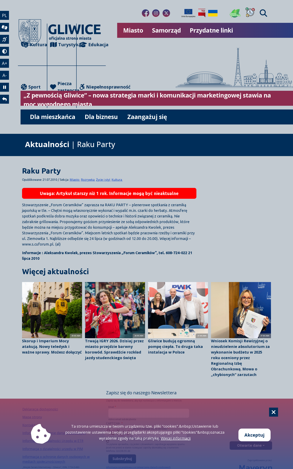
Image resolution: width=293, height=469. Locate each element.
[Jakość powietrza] (235, 13)
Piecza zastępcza (63, 86)
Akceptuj (254, 435)
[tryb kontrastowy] (4, 51)
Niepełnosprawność (92, 87)
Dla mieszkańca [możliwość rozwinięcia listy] (52, 117)
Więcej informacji (176, 438)
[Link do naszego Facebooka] (145, 13)
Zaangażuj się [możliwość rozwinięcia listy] (147, 117)
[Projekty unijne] (188, 13)
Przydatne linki (211, 30)
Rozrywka (88, 180)
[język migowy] (4, 39)
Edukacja (92, 44)
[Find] (263, 13)
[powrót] (4, 99)
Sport (31, 87)
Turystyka (63, 44)
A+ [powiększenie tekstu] (4, 63)
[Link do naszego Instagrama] (156, 13)
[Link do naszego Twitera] (166, 13)
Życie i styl (103, 180)
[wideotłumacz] (4, 27)
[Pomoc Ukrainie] (213, 13)
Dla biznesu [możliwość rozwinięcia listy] (101, 117)
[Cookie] (273, 412)
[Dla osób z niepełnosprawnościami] (250, 13)
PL (4, 15)
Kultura (34, 44)
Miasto (75, 180)
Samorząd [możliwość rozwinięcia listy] (166, 30)
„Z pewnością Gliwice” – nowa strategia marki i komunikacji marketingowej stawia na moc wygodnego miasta (147, 99)
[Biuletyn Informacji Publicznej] (201, 13)
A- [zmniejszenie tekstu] (4, 75)
